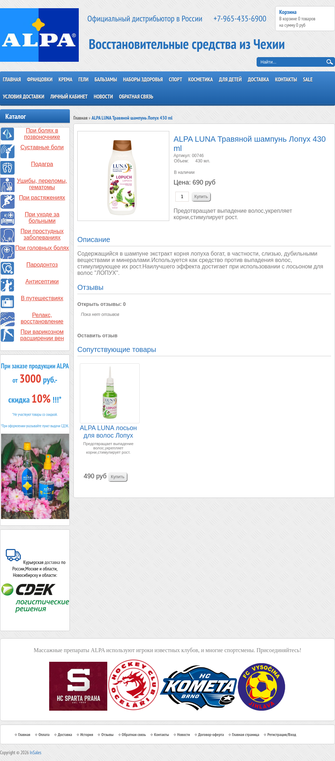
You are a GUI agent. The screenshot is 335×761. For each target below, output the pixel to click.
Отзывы (107, 734)
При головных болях (42, 248)
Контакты (286, 79)
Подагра (42, 164)
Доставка (258, 79)
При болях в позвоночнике (42, 133)
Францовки (40, 79)
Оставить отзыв (97, 335)
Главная (12, 79)
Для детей (230, 79)
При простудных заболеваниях (42, 234)
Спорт (175, 79)
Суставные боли (42, 147)
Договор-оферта (211, 734)
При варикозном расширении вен (42, 335)
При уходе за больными (42, 217)
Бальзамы (105, 79)
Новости (103, 96)
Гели (83, 79)
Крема (65, 79)
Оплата (44, 734)
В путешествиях (42, 298)
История (86, 734)
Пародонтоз (42, 265)
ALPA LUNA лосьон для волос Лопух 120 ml (108, 432)
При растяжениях (42, 198)
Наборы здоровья (143, 79)
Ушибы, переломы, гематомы (42, 184)
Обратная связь (136, 96)
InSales (35, 753)
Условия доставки (23, 96)
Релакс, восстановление (42, 318)
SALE (308, 79)
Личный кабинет (69, 96)
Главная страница (245, 734)
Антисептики (42, 281)
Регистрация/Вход (281, 734)
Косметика (200, 79)
